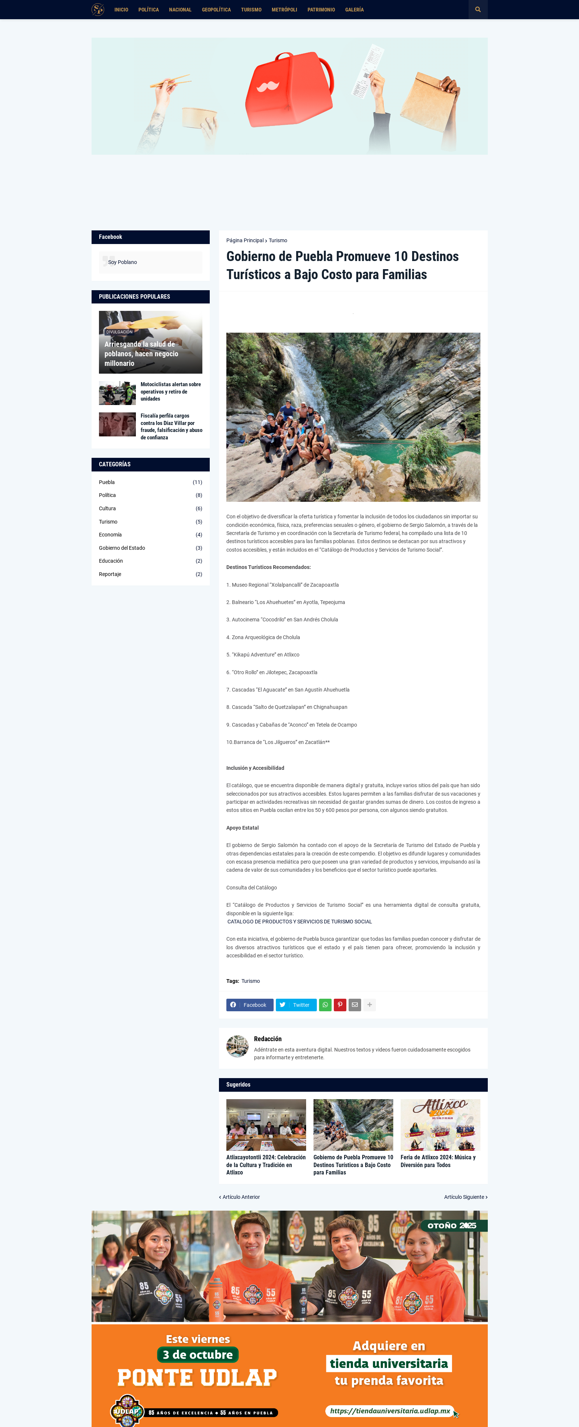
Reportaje (150, 574)
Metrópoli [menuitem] (284, 10)
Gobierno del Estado (150, 548)
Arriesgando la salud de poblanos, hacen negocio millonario (141, 354)
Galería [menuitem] (354, 10)
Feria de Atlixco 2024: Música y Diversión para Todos (438, 1161)
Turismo (278, 240)
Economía (150, 535)
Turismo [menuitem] (251, 10)
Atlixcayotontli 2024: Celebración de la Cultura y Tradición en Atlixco (266, 1165)
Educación (150, 561)
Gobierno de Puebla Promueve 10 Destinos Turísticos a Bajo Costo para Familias (353, 1165)
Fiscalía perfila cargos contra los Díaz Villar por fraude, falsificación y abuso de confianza (171, 426)
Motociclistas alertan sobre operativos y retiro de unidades (171, 391)
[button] (478, 9)
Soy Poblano (122, 262)
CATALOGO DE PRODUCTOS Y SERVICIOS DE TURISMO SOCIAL (299, 922)
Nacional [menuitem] (180, 10)
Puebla (150, 482)
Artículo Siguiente (464, 1197)
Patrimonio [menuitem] (321, 10)
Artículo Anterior (241, 1197)
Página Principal (245, 240)
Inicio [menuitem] (121, 10)
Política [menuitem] (148, 10)
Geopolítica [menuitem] (216, 10)
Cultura (150, 508)
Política (150, 495)
